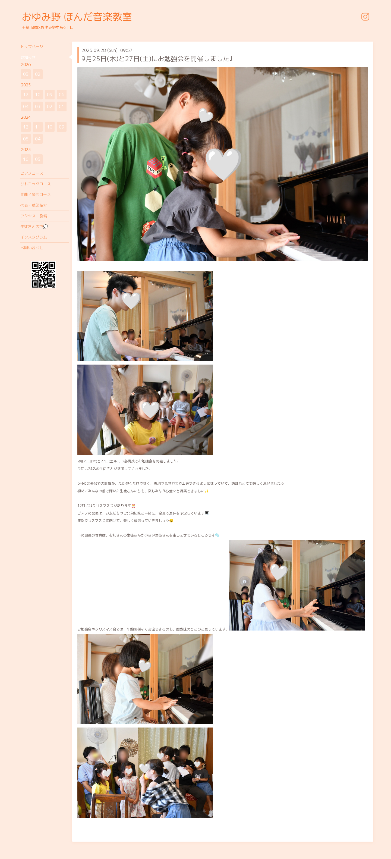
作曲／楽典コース (35, 194)
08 (26, 139)
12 (26, 95)
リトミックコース (35, 183)
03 (26, 74)
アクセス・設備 (33, 215)
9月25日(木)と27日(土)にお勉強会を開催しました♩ (156, 58)
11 (37, 127)
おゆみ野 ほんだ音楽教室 (77, 17)
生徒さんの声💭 (34, 226)
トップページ (31, 46)
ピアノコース (31, 173)
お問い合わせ (31, 247)
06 (61, 95)
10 (37, 95)
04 (26, 106)
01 (61, 106)
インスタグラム (33, 237)
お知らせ (28, 57)
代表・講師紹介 (33, 205)
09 (49, 95)
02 (37, 74)
